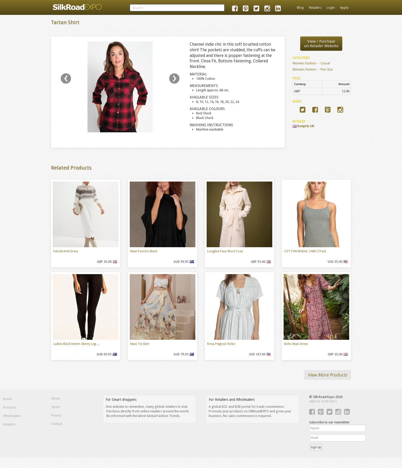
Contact (56, 424)
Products (9, 407)
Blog (300, 7)
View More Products (327, 374)
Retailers (315, 7)
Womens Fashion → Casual (311, 63)
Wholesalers (12, 416)
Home (7, 399)
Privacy (56, 415)
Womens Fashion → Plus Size (313, 69)
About (55, 398)
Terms (55, 407)
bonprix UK (303, 126)
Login (331, 7)
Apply (344, 7)
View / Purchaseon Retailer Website (321, 43)
